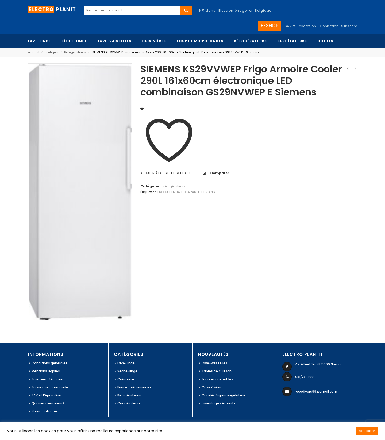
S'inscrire (349, 26)
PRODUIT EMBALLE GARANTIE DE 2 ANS (186, 192)
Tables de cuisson (217, 371)
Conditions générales (49, 363)
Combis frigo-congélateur (223, 395)
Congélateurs (128, 403)
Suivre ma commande (50, 387)
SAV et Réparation (46, 395)
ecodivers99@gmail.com (316, 391)
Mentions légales (46, 371)
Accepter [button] (367, 430)
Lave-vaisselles (214, 363)
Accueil (33, 52)
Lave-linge (126, 363)
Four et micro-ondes (134, 387)
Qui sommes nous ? (48, 403)
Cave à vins (211, 387)
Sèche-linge (127, 371)
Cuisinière (125, 379)
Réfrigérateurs (75, 52)
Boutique (51, 52)
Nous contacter (44, 411)
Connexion (329, 26)
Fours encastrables (217, 379)
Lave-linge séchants (219, 403)
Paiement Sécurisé (47, 379)
